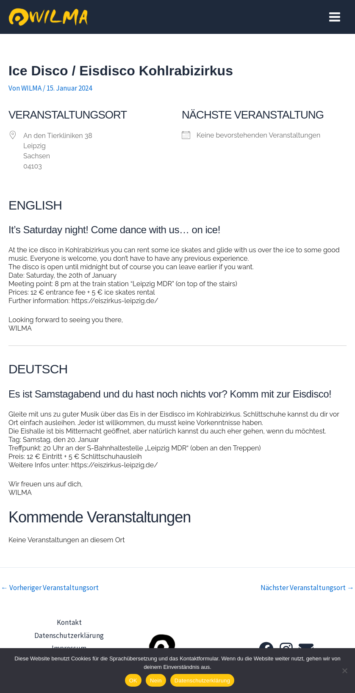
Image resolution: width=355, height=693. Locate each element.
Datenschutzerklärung (69, 633)
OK (133, 680)
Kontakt (69, 622)
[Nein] (344, 670)
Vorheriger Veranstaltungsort (50, 587)
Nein (156, 680)
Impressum (69, 644)
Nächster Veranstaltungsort (307, 587)
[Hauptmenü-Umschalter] (335, 17)
